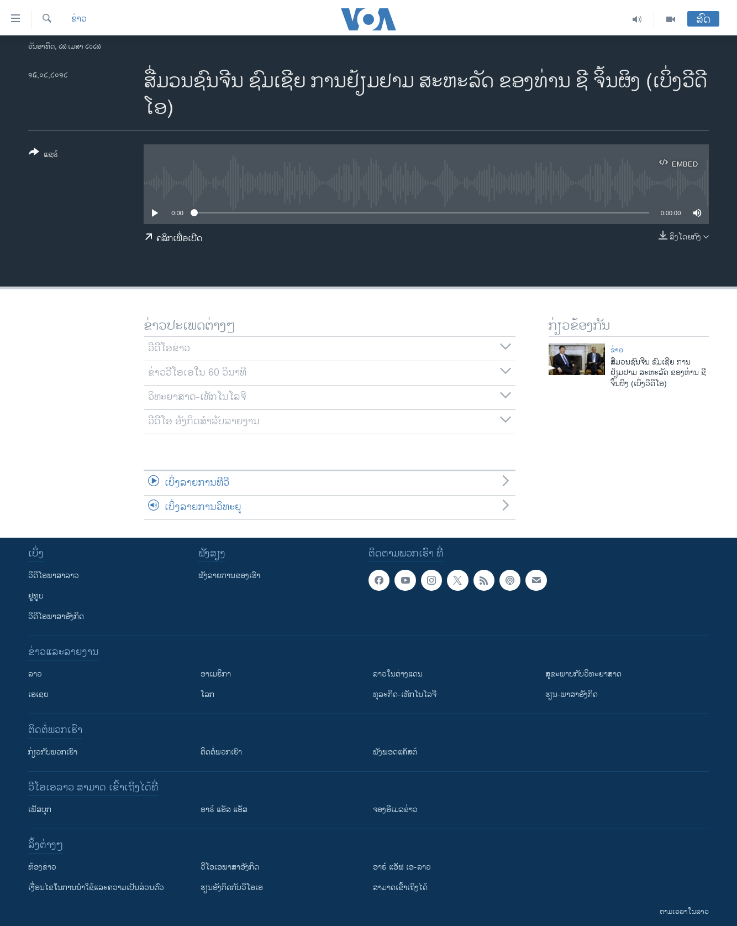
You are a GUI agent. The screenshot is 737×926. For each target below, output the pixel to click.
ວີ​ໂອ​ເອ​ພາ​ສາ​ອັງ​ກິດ (230, 867)
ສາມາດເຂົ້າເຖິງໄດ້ (400, 887)
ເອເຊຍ (38, 694)
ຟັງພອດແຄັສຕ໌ (395, 752)
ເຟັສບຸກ (39, 809)
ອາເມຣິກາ (216, 674)
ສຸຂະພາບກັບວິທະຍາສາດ (583, 674)
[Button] (43, 155)
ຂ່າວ (79, 19)
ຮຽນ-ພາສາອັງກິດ (571, 694)
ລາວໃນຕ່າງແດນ (398, 674)
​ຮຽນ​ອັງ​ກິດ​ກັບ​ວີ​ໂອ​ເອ (232, 887)
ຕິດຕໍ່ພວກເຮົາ (221, 752)
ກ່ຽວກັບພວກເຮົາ (52, 752)
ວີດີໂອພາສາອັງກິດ (56, 616)
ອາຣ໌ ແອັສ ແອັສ (224, 809)
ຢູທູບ (36, 596)
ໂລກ (207, 694)
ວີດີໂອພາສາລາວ (53, 575)
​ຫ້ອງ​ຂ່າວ (42, 867)
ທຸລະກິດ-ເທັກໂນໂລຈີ (404, 694)
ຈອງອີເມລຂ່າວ (395, 809)
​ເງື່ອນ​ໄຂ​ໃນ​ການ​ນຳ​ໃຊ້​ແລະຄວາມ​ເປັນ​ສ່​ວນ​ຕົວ (96, 887)
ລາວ (35, 674)
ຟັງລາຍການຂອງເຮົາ (229, 575)
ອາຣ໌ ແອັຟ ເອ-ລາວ (402, 867)
